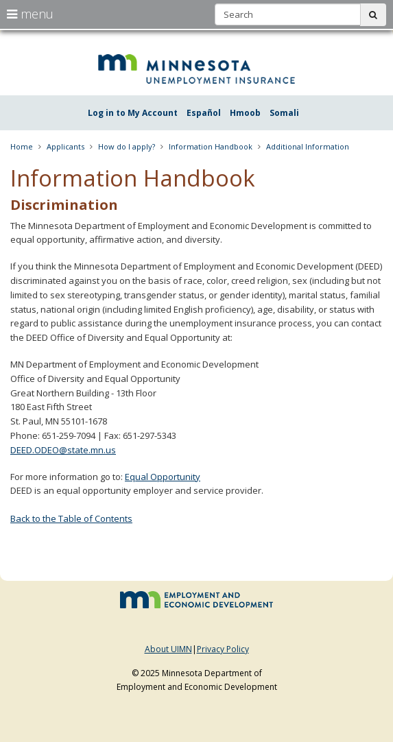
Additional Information (307, 146)
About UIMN (168, 649)
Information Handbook (210, 146)
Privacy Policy (223, 649)
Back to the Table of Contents (71, 518)
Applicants (65, 146)
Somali (284, 113)
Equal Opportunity (162, 476)
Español (204, 113)
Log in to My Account (133, 113)
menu (30, 13)
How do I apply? (126, 146)
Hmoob (245, 113)
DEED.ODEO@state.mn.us (63, 450)
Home (21, 146)
